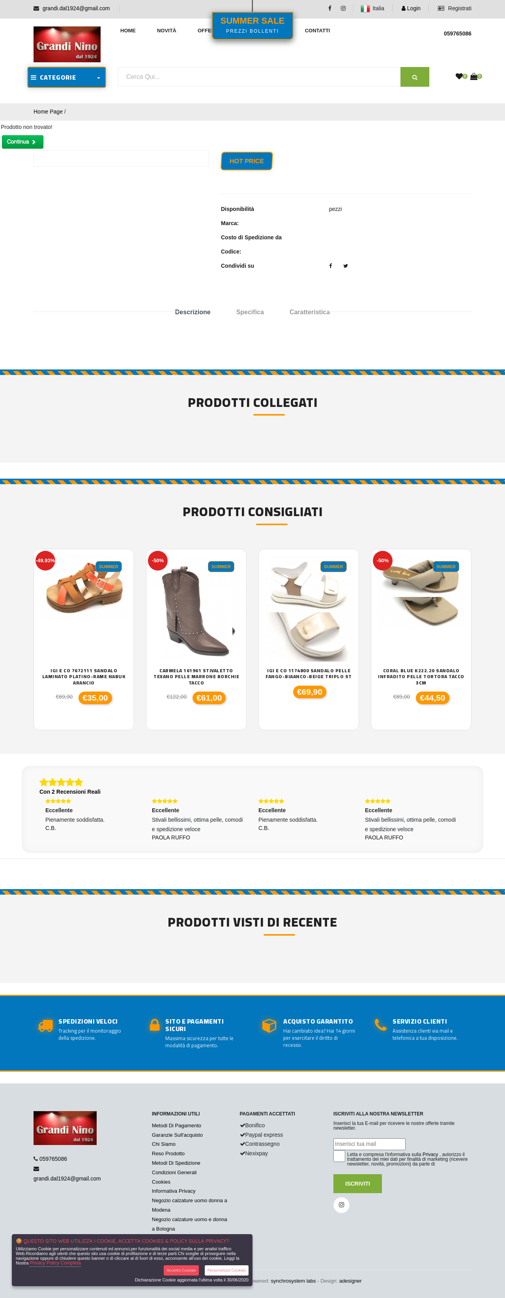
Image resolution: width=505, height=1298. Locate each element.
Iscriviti (357, 1184)
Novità (166, 31)
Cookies (161, 1182)
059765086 (53, 1159)
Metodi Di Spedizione (176, 1163)
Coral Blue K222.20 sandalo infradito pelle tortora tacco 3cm (421, 677)
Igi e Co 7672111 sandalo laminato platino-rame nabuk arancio (84, 677)
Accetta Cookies (181, 1270)
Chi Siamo (164, 1144)
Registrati (454, 8)
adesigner (350, 1281)
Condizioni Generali (174, 1172)
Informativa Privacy (174, 1191)
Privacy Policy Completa (55, 1263)
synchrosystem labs (293, 1281)
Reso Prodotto (168, 1153)
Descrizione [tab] (193, 312)
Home (128, 31)
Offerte (210, 31)
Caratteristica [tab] (310, 312)
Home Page (48, 111)
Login (411, 8)
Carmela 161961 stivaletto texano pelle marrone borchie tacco (196, 677)
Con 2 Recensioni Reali (70, 792)
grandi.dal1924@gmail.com (76, 8)
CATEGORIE (53, 77)
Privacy (430, 1154)
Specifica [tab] (250, 312)
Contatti (317, 31)
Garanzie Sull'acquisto (177, 1135)
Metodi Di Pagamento (176, 1125)
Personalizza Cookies (227, 1270)
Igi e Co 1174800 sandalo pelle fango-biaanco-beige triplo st (309, 674)
